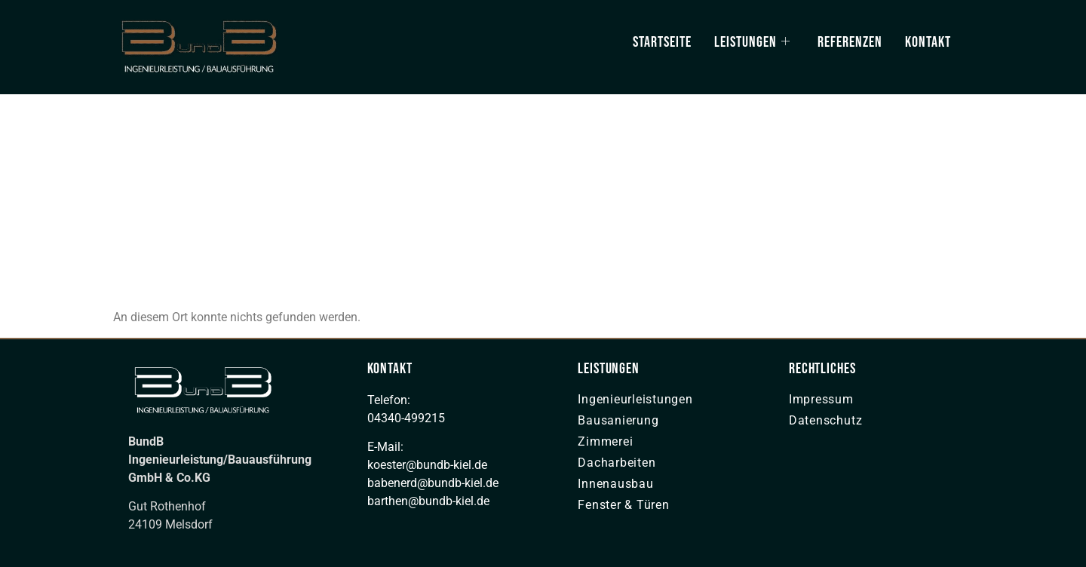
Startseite (662, 42)
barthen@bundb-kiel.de (428, 501)
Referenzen (850, 42)
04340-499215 (406, 418)
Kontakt (928, 42)
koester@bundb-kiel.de (427, 465)
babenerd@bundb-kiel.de (433, 483)
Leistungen (752, 42)
